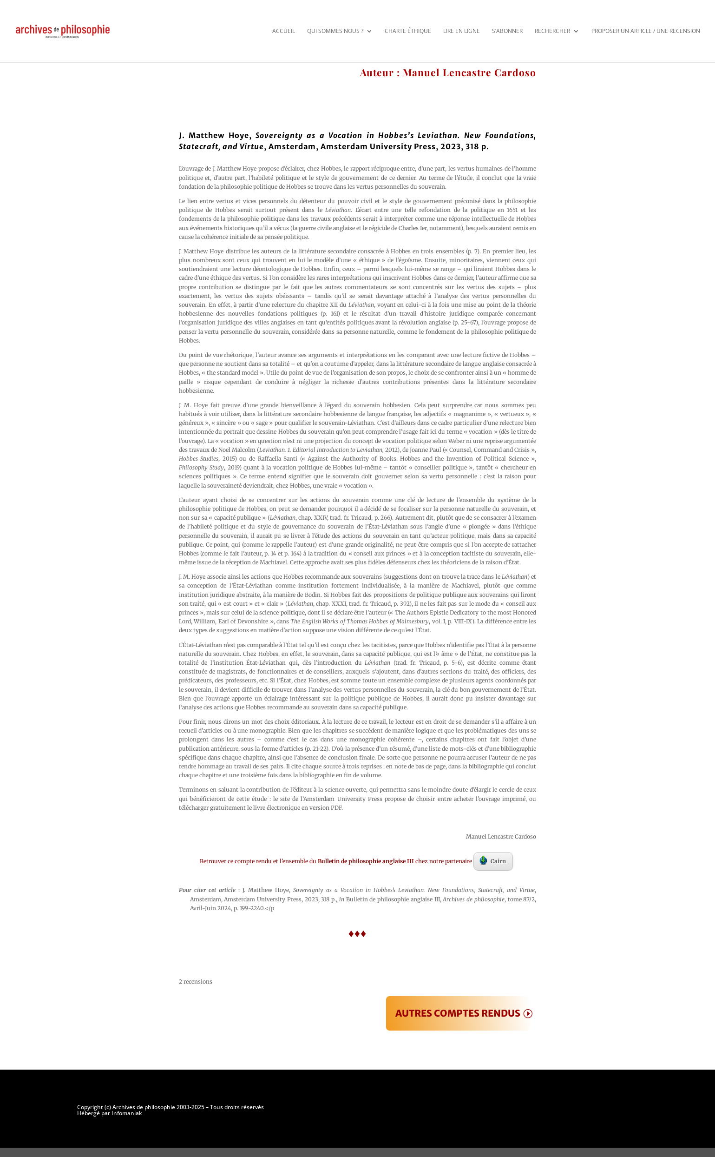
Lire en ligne (461, 31)
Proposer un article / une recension (645, 31)
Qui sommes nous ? (335, 31)
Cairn (492, 860)
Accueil (283, 31)
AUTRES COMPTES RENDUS (457, 1013)
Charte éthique (408, 31)
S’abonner (507, 31)
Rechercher (552, 31)
